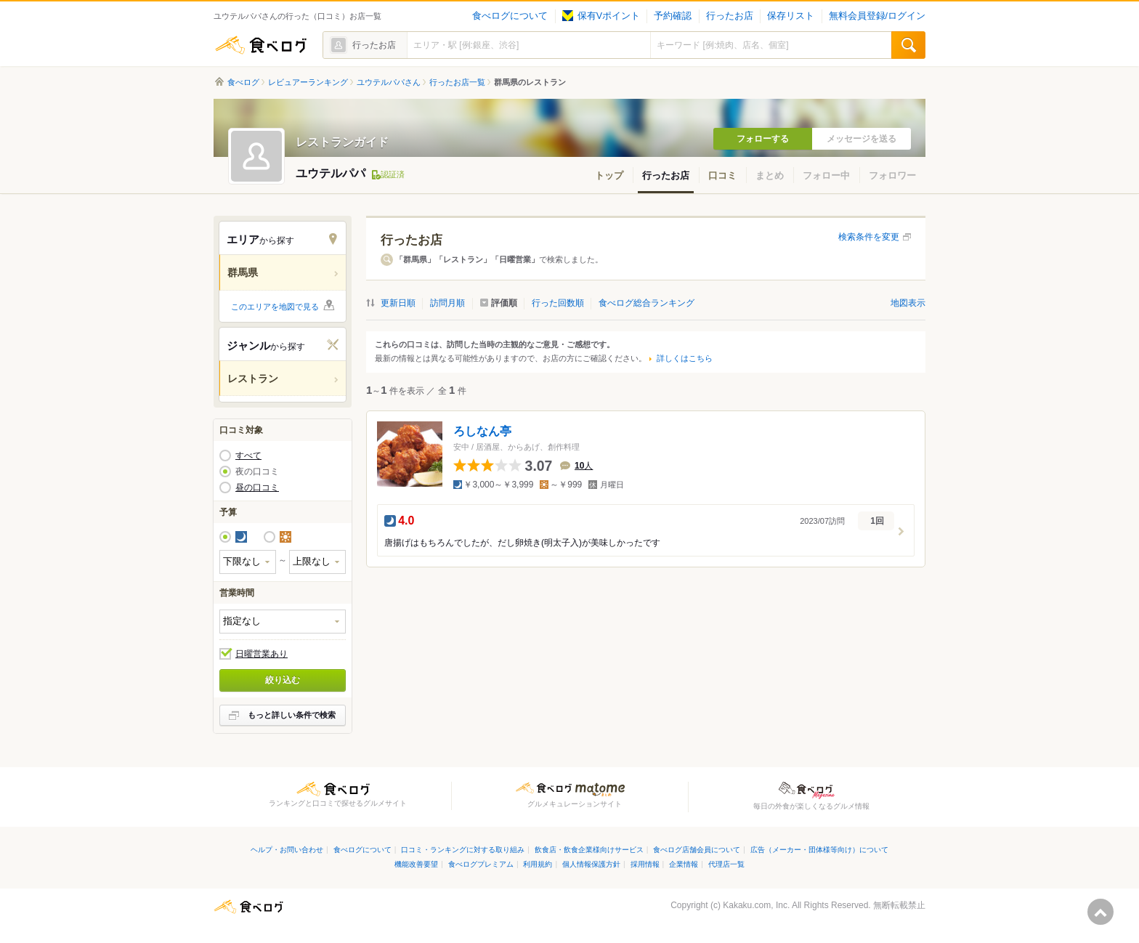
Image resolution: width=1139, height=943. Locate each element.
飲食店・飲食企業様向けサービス (589, 850)
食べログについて (510, 16)
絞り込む (282, 680)
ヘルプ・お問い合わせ (287, 850)
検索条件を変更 (868, 237)
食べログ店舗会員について (696, 850)
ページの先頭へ (1100, 912)
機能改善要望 (416, 864)
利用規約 (537, 864)
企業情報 (683, 864)
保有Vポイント (601, 16)
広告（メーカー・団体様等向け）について (819, 850)
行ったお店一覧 (457, 82)
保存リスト (790, 16)
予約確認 (673, 16)
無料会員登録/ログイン (877, 16)
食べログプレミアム (481, 864)
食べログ (261, 45)
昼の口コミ (257, 487)
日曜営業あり (261, 654)
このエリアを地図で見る (275, 306)
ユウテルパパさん (389, 82)
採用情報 (645, 864)
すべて (248, 455)
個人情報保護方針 (591, 864)
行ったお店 (729, 16)
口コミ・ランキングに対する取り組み (462, 850)
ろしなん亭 (482, 431)
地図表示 (908, 303)
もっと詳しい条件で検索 (292, 715)
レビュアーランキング (308, 82)
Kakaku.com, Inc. (756, 905)
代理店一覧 (726, 864)
